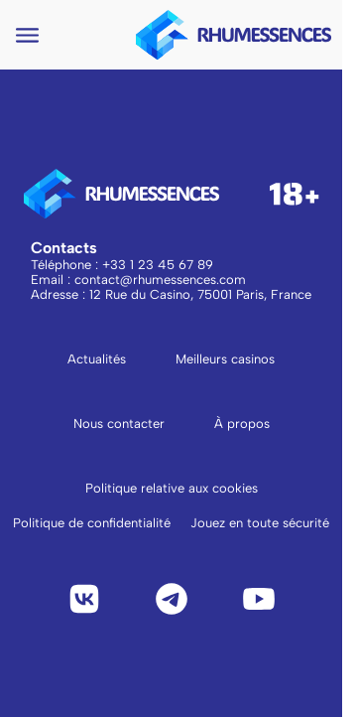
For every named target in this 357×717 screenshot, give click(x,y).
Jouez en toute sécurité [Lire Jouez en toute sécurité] (259, 522)
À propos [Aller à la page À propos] (242, 423)
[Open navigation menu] (27, 35)
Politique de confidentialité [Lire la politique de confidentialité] (92, 522)
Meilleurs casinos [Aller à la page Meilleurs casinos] (225, 359)
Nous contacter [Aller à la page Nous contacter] (119, 423)
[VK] (84, 599)
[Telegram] (171, 599)
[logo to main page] (234, 35)
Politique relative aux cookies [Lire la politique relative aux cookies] (171, 488)
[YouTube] (259, 599)
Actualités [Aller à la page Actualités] (96, 359)
